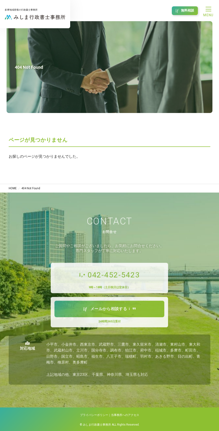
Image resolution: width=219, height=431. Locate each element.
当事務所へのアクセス (125, 415)
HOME (13, 188)
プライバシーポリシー (94, 415)
